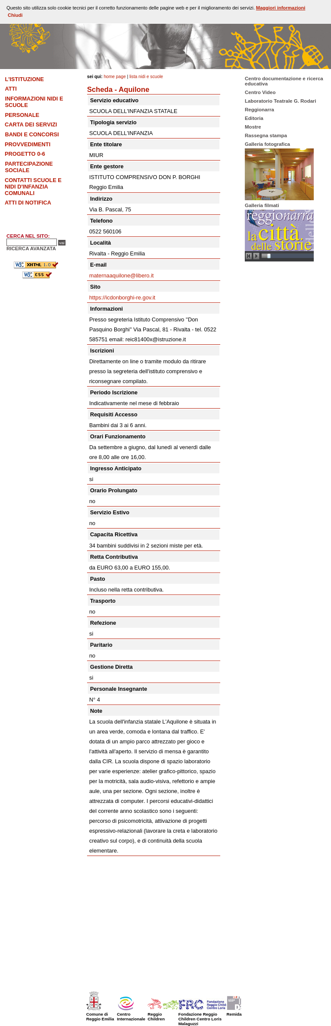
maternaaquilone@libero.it (121, 275)
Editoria (254, 118)
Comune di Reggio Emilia (100, 1014)
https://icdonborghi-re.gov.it (122, 297)
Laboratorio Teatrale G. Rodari (280, 101)
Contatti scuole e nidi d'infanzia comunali (33, 186)
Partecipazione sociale (29, 167)
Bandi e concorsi (32, 134)
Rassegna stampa (266, 135)
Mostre (253, 126)
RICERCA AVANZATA (31, 248)
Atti (10, 88)
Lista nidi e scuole (146, 76)
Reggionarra (259, 109)
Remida (234, 1012)
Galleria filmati (262, 205)
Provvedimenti (27, 144)
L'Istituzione (24, 79)
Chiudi (15, 15)
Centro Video (260, 92)
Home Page (115, 76)
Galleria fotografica (267, 144)
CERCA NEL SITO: (28, 236)
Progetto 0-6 (25, 154)
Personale (22, 115)
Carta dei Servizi (31, 124)
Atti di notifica (28, 202)
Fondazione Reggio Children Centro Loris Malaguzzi (210, 1016)
